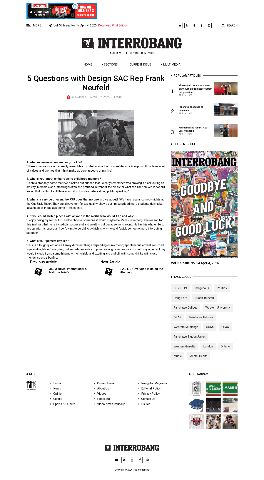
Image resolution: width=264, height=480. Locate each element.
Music (178, 359)
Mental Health (198, 359)
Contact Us (146, 403)
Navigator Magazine (152, 387)
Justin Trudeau (204, 301)
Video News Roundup (109, 408)
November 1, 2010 (111, 97)
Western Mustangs (186, 330)
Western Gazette (185, 349)
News (93, 97)
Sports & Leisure (62, 408)
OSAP (177, 320)
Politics (222, 291)
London (208, 349)
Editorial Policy (149, 392)
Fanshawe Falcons (201, 320)
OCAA (210, 330)
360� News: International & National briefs (68, 270)
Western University (217, 310)
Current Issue (140, 64)
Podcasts (102, 403)
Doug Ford (180, 301)
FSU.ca (144, 408)
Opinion (56, 397)
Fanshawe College (186, 310)
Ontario (225, 349)
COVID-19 (180, 291)
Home (88, 64)
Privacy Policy (149, 397)
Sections (111, 64)
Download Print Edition (113, 25)
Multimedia (172, 64)
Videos (100, 397)
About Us (101, 392)
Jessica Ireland (78, 97)
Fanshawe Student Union (189, 340)
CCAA (225, 330)
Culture (56, 403)
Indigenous (202, 291)
